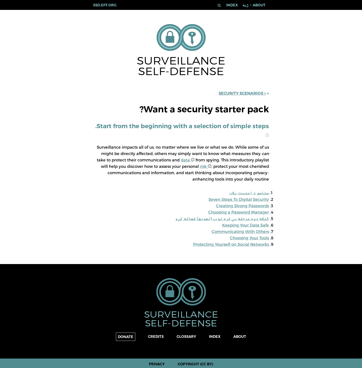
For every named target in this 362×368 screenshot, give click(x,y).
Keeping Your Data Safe (245, 225)
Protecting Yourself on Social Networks (231, 244)
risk (205, 166)
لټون (218, 5)
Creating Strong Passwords (242, 205)
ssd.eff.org (105, 5)
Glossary (186, 337)
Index (232, 5)
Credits (156, 337)
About (259, 5)
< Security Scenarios (242, 93)
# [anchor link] (267, 135)
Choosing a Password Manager (238, 212)
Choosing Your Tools (249, 237)
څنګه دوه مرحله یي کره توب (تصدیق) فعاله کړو (222, 218)
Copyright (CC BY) (195, 364)
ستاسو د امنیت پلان (249, 192)
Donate (125, 337)
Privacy (157, 364)
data (187, 159)
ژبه (245, 5)
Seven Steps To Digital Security (238, 199)
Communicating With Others (240, 231)
